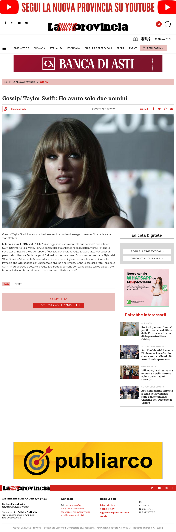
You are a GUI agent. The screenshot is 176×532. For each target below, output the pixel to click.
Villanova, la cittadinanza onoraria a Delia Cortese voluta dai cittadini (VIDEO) (157, 375)
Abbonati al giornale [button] (145, 258)
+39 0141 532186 (73, 505)
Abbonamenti (163, 39)
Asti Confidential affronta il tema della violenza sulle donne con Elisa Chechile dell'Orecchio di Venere (157, 396)
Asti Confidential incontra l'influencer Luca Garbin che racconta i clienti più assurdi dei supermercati (157, 354)
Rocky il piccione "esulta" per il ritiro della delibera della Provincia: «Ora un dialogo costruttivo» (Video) (156, 333)
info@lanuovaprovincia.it (72, 508)
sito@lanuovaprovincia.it (72, 515)
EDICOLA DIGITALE (141, 39)
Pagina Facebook (8, 23)
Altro (44, 82)
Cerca (159, 24)
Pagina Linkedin (28, 23)
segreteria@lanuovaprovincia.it (75, 512)
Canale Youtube (21, 23)
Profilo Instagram (14, 23)
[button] (5, 47)
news (18, 284)
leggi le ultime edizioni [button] (145, 251)
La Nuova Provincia (24, 81)
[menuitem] (20, 48)
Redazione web (18, 109)
